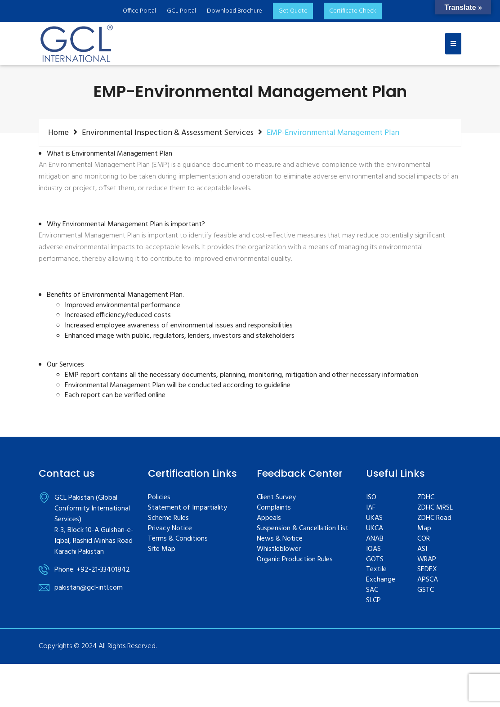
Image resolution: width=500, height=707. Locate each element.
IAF (370, 508)
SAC (372, 590)
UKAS (374, 518)
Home (58, 132)
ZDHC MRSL (435, 508)
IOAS (373, 549)
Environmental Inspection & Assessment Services (168, 132)
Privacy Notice (170, 529)
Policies (159, 497)
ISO (371, 497)
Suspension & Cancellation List (302, 529)
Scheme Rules (168, 518)
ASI (422, 549)
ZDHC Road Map (434, 523)
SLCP (373, 600)
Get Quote (293, 11)
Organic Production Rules (295, 560)
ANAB (375, 539)
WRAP (426, 560)
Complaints (274, 508)
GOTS (375, 560)
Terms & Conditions (178, 539)
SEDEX (427, 569)
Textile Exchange (380, 574)
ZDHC (425, 497)
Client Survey (276, 497)
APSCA (427, 580)
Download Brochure (234, 11)
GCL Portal (181, 11)
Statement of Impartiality (187, 508)
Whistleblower (279, 549)
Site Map (161, 549)
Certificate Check (352, 11)
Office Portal (139, 11)
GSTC (425, 590)
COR (423, 539)
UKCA (374, 529)
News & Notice (280, 539)
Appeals (269, 518)
